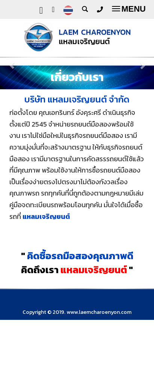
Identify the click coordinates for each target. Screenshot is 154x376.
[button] (11, 61)
